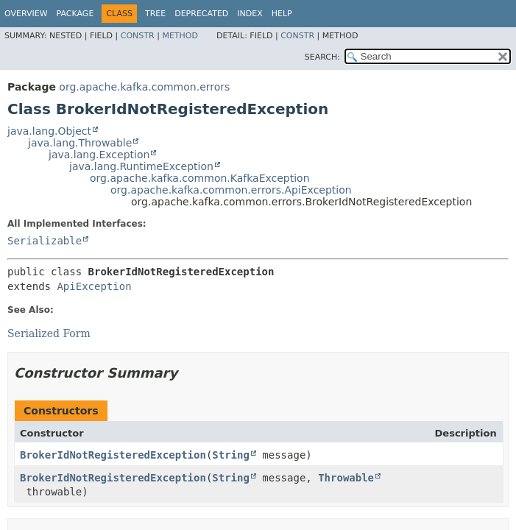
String (231, 455)
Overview (26, 13)
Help (282, 13)
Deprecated (201, 13)
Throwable (346, 478)
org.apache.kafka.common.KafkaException (200, 178)
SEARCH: (322, 57)
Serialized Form (49, 333)
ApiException (94, 286)
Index (249, 13)
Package (75, 13)
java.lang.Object (49, 131)
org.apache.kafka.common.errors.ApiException (231, 190)
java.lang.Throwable (80, 143)
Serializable (44, 241)
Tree (155, 13)
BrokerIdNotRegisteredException (113, 455)
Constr (138, 35)
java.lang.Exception (99, 154)
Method (180, 35)
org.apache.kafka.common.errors (144, 87)
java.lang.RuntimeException (141, 166)
